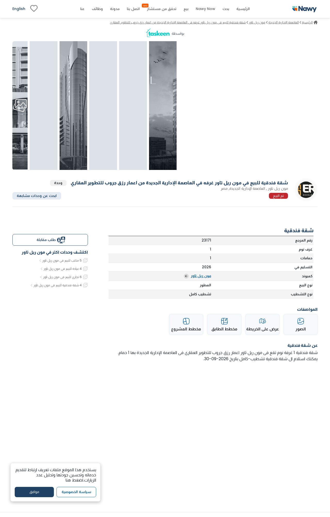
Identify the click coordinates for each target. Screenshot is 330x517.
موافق (34, 491)
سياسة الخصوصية (76, 491)
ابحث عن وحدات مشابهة (37, 195)
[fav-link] (33, 9)
